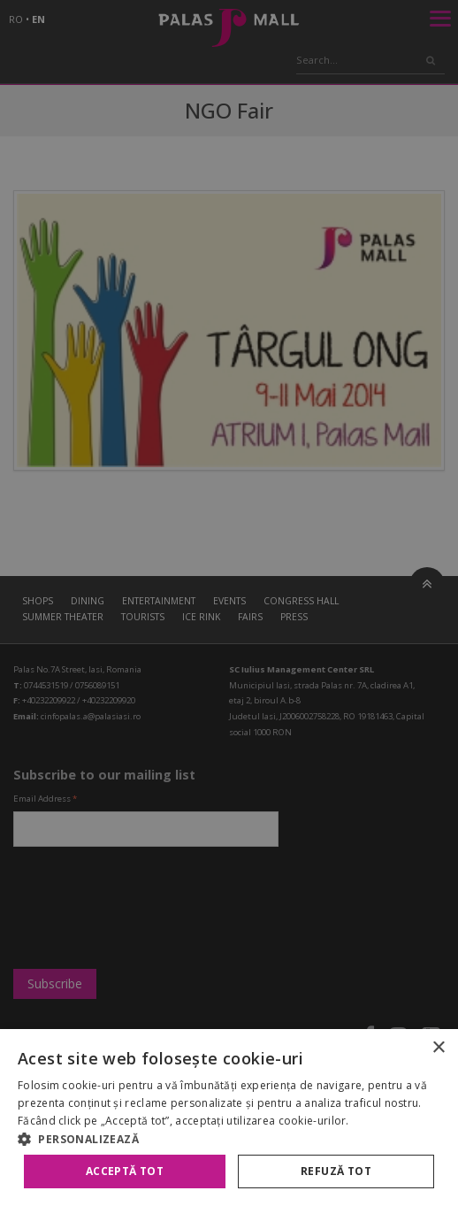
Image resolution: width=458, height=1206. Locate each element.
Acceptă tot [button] (125, 1171)
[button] (229, 1139)
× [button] (438, 1048)
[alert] (229, 603)
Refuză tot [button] (336, 1171)
